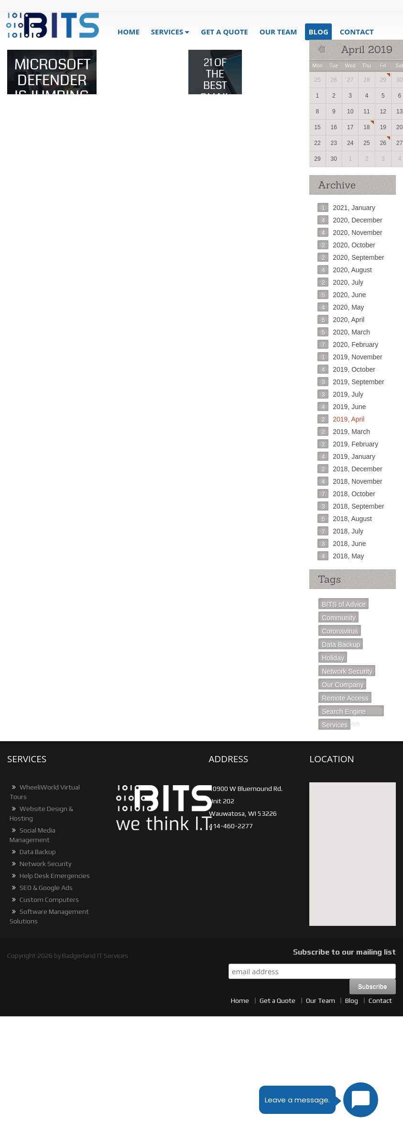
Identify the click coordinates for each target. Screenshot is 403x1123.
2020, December (349, 220)
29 (383, 80)
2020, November (349, 232)
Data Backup (341, 644)
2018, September (350, 506)
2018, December (349, 469)
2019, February (347, 444)
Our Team (278, 31)
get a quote (224, 31)
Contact (357, 31)
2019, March (343, 431)
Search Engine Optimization (344, 712)
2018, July (340, 531)
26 (383, 143)
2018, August (344, 519)
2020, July (340, 282)
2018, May (340, 556)
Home (129, 31)
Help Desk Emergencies (50, 875)
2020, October (346, 245)
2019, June (341, 407)
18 (366, 127)
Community (339, 618)
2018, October (346, 494)
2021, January (346, 207)
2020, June (341, 295)
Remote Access (345, 698)
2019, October (346, 369)
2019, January (346, 456)
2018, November (349, 481)
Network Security (347, 671)
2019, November (349, 357)
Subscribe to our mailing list (344, 951)
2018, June (341, 543)
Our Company (342, 685)
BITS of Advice (344, 604)
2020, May (340, 307)
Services (167, 31)
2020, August (344, 270)
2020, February (347, 344)
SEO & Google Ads (41, 887)
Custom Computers (44, 899)
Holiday (333, 658)
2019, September (350, 382)
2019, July (340, 394)
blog (318, 31)
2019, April (340, 419)
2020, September (350, 257)
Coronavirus (340, 631)
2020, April (340, 319)
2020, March (343, 332)
